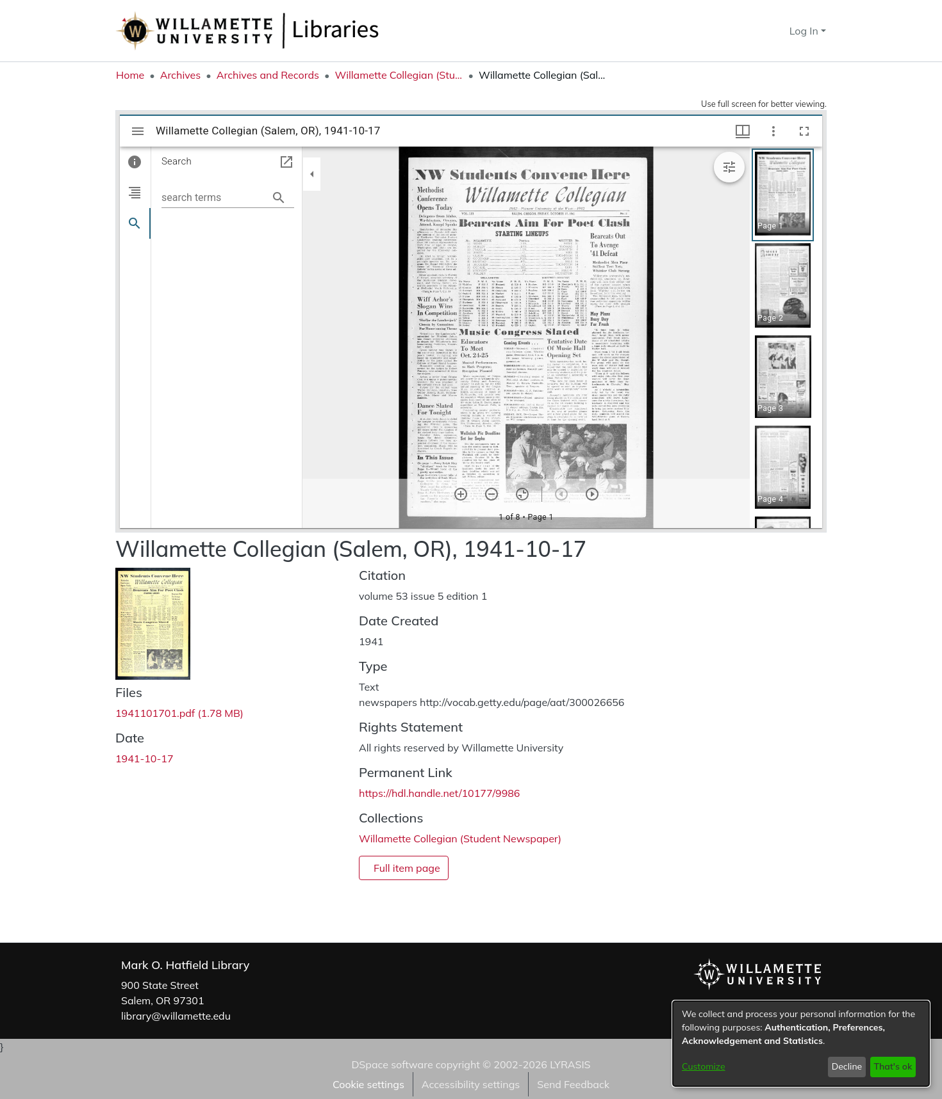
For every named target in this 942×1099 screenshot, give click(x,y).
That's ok (892, 1066)
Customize (703, 1066)
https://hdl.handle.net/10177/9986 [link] (439, 793)
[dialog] (801, 1043)
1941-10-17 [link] (144, 758)
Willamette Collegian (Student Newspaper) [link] (399, 74)
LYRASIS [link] (570, 1064)
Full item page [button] (407, 868)
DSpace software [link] (392, 1064)
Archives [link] (180, 74)
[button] (756, 30)
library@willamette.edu (176, 1015)
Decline (847, 1066)
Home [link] (130, 74)
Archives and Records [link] (268, 74)
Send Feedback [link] (573, 1084)
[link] (179, 713)
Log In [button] (805, 30)
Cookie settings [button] (368, 1084)
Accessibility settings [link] (471, 1084)
